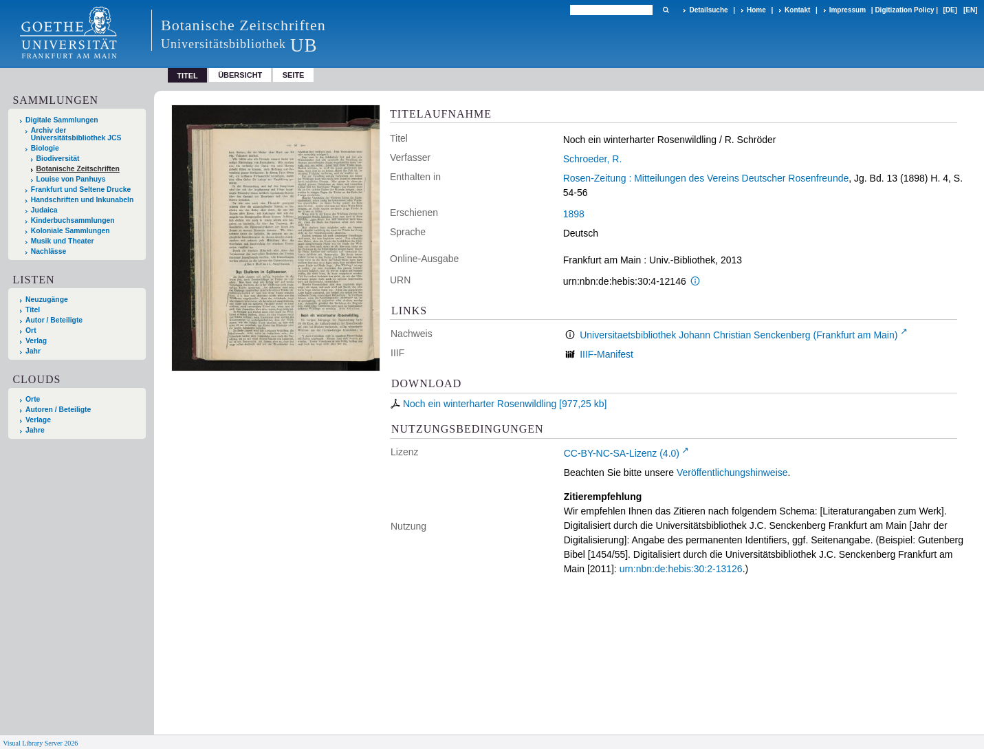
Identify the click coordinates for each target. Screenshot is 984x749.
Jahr (33, 351)
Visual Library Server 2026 (40, 743)
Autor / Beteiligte (54, 320)
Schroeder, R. (592, 158)
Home (756, 10)
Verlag (36, 341)
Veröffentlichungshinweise (732, 472)
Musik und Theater (62, 241)
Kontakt (797, 10)
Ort (30, 330)
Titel (32, 310)
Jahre (35, 430)
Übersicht (240, 75)
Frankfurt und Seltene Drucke (81, 189)
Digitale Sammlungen (61, 120)
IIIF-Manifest (606, 354)
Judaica (44, 210)
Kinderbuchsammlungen (73, 220)
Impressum (847, 10)
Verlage (38, 420)
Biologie (45, 148)
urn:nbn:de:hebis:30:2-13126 (681, 568)
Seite (294, 75)
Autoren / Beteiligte (58, 409)
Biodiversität (58, 158)
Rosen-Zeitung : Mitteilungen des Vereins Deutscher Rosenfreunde (706, 178)
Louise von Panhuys (71, 179)
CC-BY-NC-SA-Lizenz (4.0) (621, 453)
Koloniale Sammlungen (70, 231)
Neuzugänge (46, 299)
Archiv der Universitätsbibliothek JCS (76, 134)
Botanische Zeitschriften (78, 169)
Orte (32, 399)
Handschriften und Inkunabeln (82, 200)
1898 (573, 213)
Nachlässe (48, 251)
